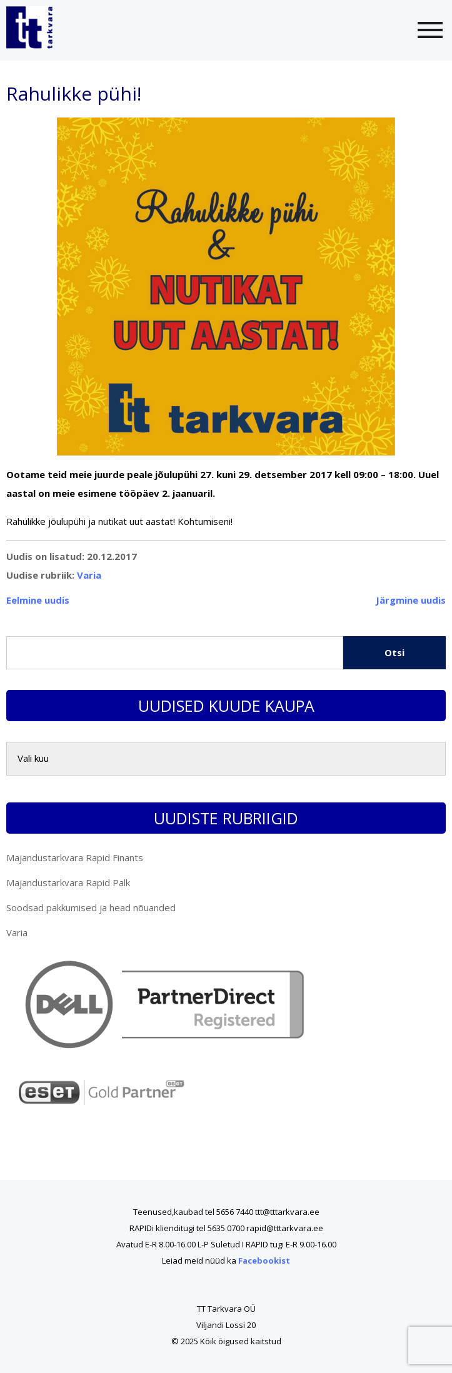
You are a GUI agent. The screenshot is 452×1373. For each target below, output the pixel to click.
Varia (89, 575)
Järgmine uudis (411, 600)
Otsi (394, 652)
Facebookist (264, 1260)
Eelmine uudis (37, 600)
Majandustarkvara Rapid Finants (74, 857)
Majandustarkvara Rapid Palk (68, 882)
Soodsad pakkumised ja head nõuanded (91, 907)
